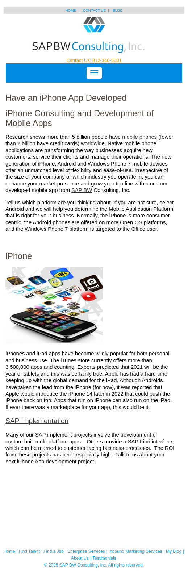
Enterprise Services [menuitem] (86, 551)
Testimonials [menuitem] (104, 558)
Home (70, 10)
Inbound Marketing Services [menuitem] (135, 551)
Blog (117, 10)
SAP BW (81, 190)
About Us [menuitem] (80, 558)
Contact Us (94, 10)
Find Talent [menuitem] (29, 551)
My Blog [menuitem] (173, 551)
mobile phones (139, 137)
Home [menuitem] (9, 551)
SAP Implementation (36, 421)
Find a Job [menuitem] (53, 551)
